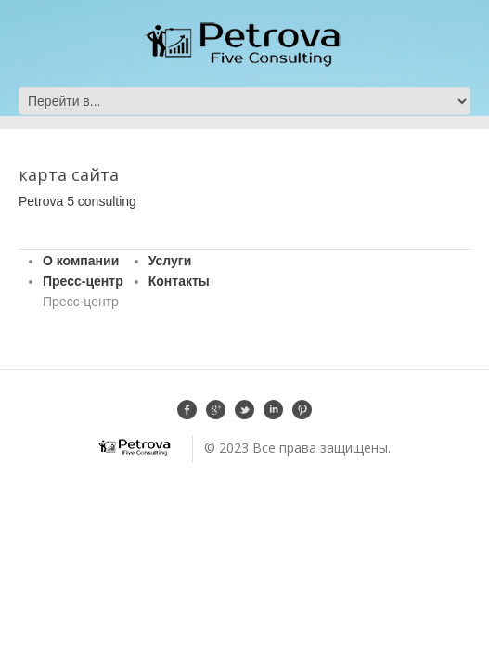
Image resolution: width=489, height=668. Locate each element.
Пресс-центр (83, 281)
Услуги (170, 260)
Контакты (179, 281)
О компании (81, 260)
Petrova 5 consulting (77, 201)
